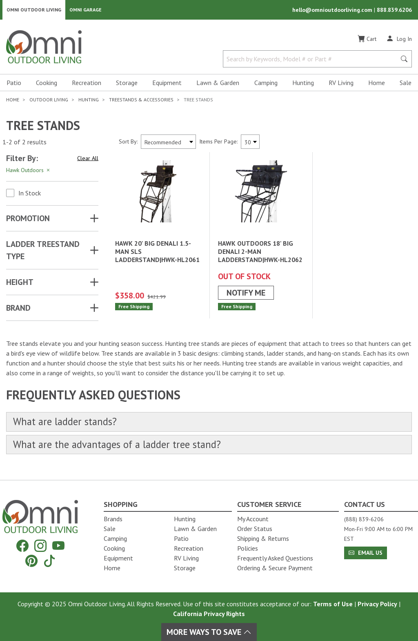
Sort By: (128, 143)
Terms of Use (333, 604)
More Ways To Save (209, 632)
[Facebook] (22, 546)
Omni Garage (85, 10)
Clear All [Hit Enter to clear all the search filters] (87, 160)
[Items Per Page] (250, 143)
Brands (113, 519)
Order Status (254, 528)
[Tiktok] (49, 561)
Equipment (167, 84)
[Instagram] (40, 546)
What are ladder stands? (67, 423)
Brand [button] (18, 309)
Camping (266, 84)
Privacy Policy (377, 604)
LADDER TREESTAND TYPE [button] (43, 251)
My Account (253, 519)
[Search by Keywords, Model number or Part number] (312, 60)
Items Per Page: (218, 143)
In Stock (29, 195)
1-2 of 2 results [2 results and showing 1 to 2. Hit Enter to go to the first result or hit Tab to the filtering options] (24, 143)
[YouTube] (58, 546)
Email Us (365, 552)
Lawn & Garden (217, 84)
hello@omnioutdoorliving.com (333, 10)
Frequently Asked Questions (275, 558)
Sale (405, 84)
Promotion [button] (28, 220)
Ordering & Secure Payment (275, 568)
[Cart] (367, 40)
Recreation (86, 84)
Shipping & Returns (263, 538)
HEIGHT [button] (19, 283)
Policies (247, 548)
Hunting (303, 84)
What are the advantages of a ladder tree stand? (122, 447)
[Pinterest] (31, 561)
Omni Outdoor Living (34, 10)
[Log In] (399, 40)
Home (376, 84)
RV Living (341, 84)
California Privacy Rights (209, 614)
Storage (127, 84)
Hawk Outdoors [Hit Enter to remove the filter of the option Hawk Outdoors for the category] (28, 171)
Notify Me (246, 294)
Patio (14, 84)
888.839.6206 (394, 10)
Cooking (46, 84)
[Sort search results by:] (168, 143)
